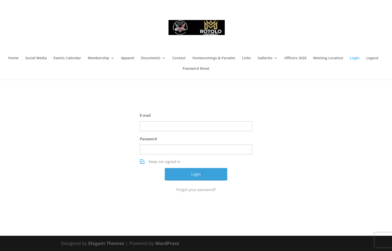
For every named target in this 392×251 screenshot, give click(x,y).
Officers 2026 (295, 58)
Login (355, 58)
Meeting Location (328, 58)
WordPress (167, 243)
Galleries (265, 58)
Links (246, 58)
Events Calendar (67, 58)
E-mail (145, 115)
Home (13, 58)
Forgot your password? (196, 189)
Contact (179, 58)
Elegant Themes (106, 243)
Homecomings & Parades (213, 58)
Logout (372, 58)
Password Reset (196, 69)
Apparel (127, 58)
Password (148, 138)
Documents (150, 58)
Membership (98, 58)
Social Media (36, 58)
